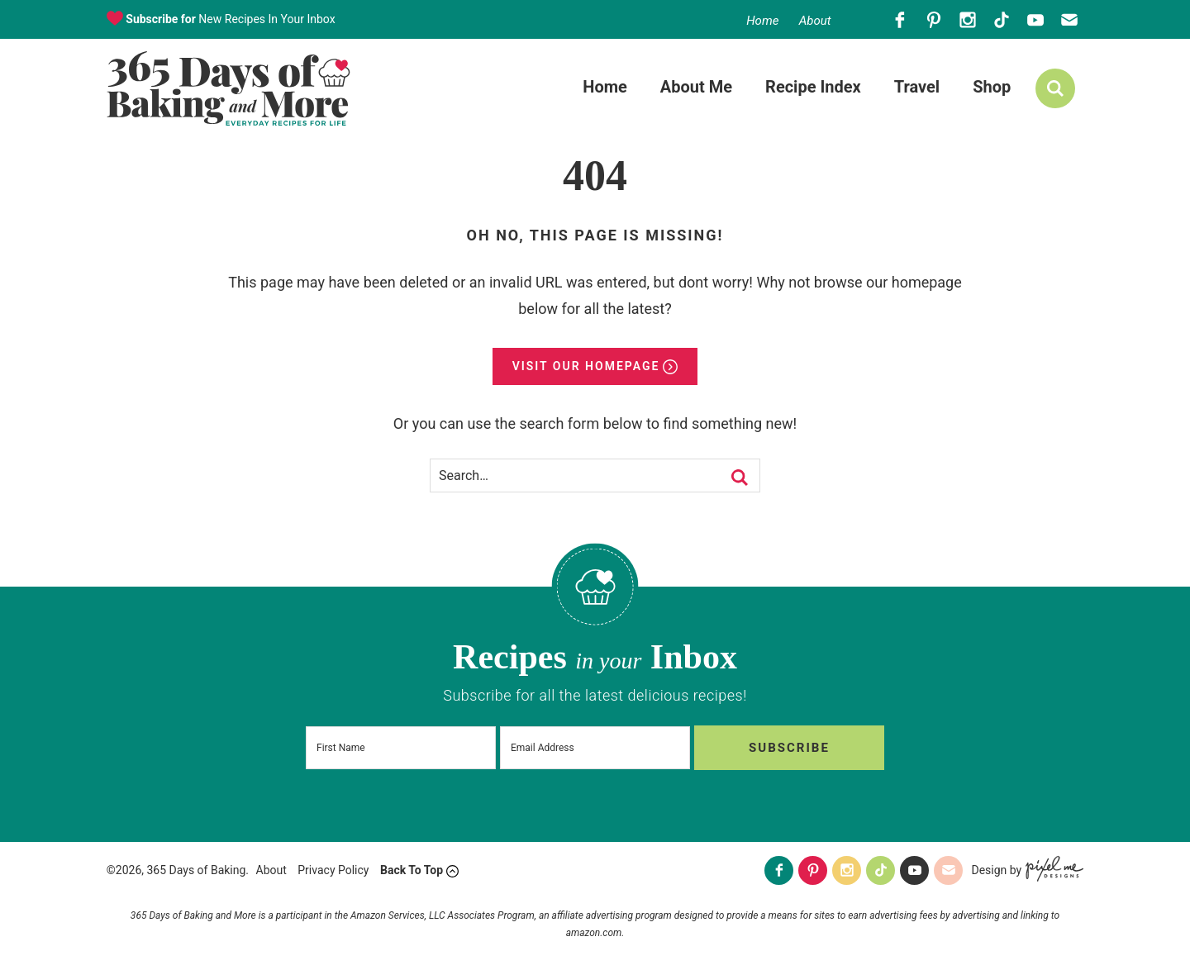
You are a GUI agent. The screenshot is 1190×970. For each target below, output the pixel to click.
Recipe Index (813, 87)
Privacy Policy (333, 870)
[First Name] (401, 747)
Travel (917, 87)
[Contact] (1068, 19)
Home (762, 20)
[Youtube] (1035, 19)
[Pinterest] (933, 19)
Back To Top (411, 870)
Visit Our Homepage (586, 366)
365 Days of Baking (229, 88)
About (815, 20)
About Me (696, 87)
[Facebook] (899, 19)
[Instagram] (967, 19)
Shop (992, 87)
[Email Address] (595, 747)
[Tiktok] (1001, 19)
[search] (1055, 88)
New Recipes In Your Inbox (229, 19)
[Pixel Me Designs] (1052, 870)
